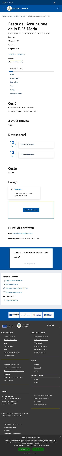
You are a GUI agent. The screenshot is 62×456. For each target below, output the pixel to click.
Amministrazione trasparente (13, 424)
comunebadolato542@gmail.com (22, 233)
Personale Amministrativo (12, 352)
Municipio (18, 189)
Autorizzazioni (8, 380)
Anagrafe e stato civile (41, 337)
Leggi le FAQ (38, 401)
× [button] (60, 437)
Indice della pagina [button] (16, 68)
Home (4, 16)
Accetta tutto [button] (24, 449)
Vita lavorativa (38, 343)
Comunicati (37, 368)
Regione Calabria (8, 2)
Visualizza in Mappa (31, 210)
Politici (6, 349)
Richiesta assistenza (40, 405)
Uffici (5, 343)
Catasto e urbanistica (40, 349)
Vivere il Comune (13, 16)
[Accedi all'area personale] (54, 2)
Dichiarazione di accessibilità (12, 434)
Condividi (12, 54)
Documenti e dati (9, 356)
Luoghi (36, 379)
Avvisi (36, 371)
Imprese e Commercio (40, 346)
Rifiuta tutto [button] (38, 449)
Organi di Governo (9, 337)
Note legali (7, 430)
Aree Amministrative (10, 340)
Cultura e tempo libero (41, 340)
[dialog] (31, 445)
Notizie (36, 365)
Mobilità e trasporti (40, 352)
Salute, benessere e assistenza (13, 377)
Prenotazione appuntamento (43, 395)
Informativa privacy (10, 427)
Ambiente (7, 374)
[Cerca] (58, 8)
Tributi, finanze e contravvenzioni (14, 371)
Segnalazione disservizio (41, 398)
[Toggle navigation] (3, 8)
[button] (31, 453)
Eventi (23, 16)
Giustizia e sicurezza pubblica (13, 368)
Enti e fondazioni (9, 346)
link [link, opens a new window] (48, 445)
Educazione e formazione (11, 364)
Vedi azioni (21, 54)
